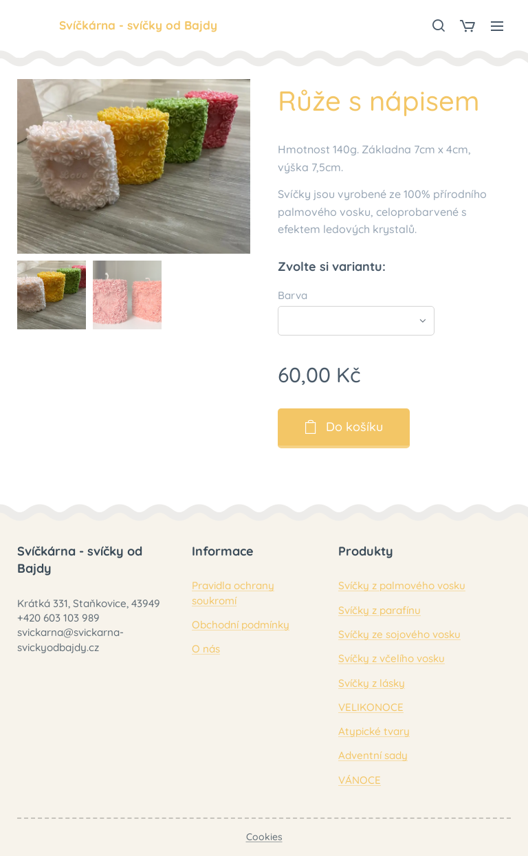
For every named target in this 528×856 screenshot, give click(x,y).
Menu (497, 26)
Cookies (264, 837)
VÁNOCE (359, 779)
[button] (438, 25)
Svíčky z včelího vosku (391, 658)
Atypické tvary (374, 731)
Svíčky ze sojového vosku (399, 634)
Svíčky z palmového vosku (401, 585)
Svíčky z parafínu (379, 609)
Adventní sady (373, 755)
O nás (206, 648)
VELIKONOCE (371, 706)
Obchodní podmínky (240, 624)
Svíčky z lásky (371, 682)
